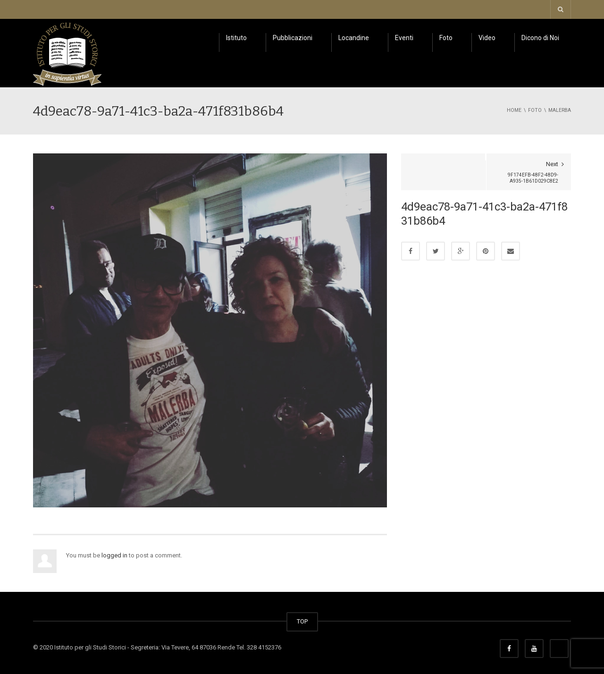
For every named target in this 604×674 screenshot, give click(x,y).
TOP (302, 621)
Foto (446, 38)
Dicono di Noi (540, 38)
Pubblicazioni (292, 38)
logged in (114, 555)
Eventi (404, 38)
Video (486, 38)
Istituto (236, 38)
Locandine (353, 38)
